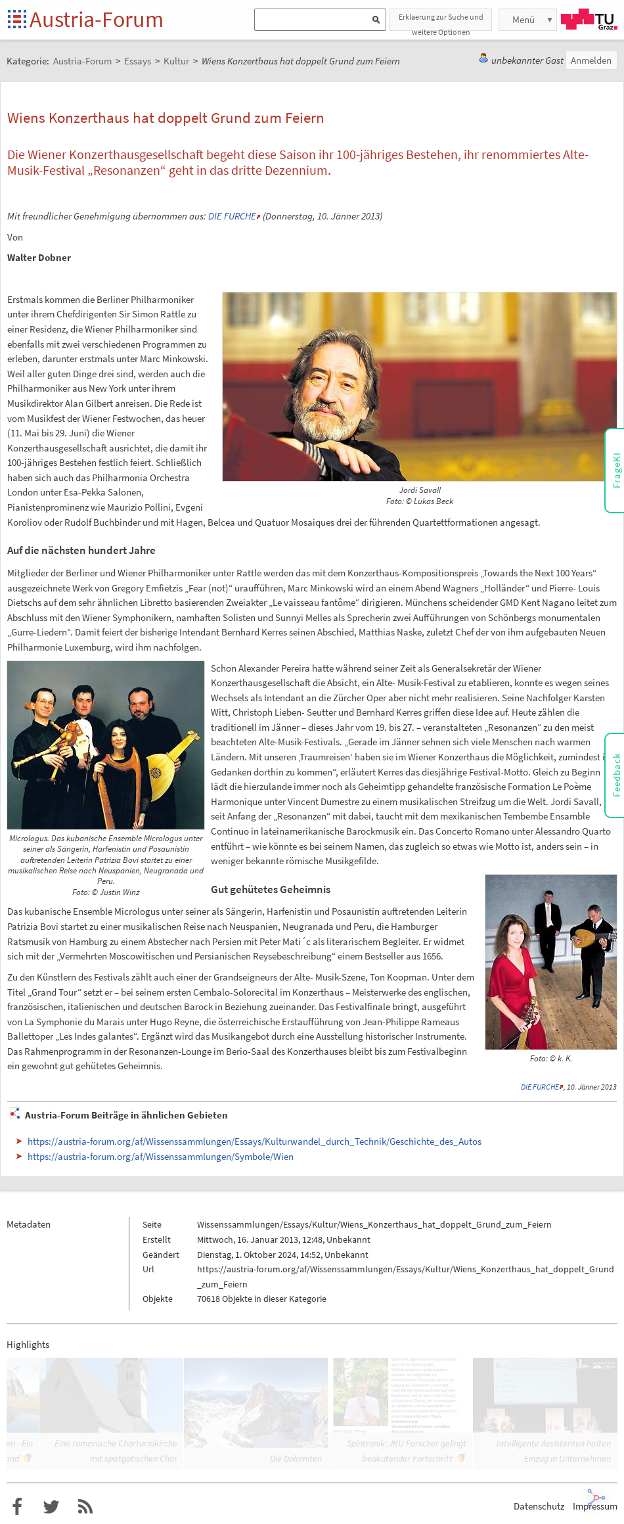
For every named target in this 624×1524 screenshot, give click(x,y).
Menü (523, 19)
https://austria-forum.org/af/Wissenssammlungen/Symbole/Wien (161, 1156)
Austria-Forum (97, 19)
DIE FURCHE (232, 216)
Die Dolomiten (296, 1458)
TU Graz (589, 19)
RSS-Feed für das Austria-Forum (85, 1506)
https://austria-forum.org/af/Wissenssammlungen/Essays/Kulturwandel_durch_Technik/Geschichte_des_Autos (254, 1141)
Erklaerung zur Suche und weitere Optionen (441, 21)
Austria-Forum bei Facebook (17, 1506)
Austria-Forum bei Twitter (51, 1506)
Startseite (18, 20)
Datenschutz (539, 1506)
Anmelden (591, 60)
